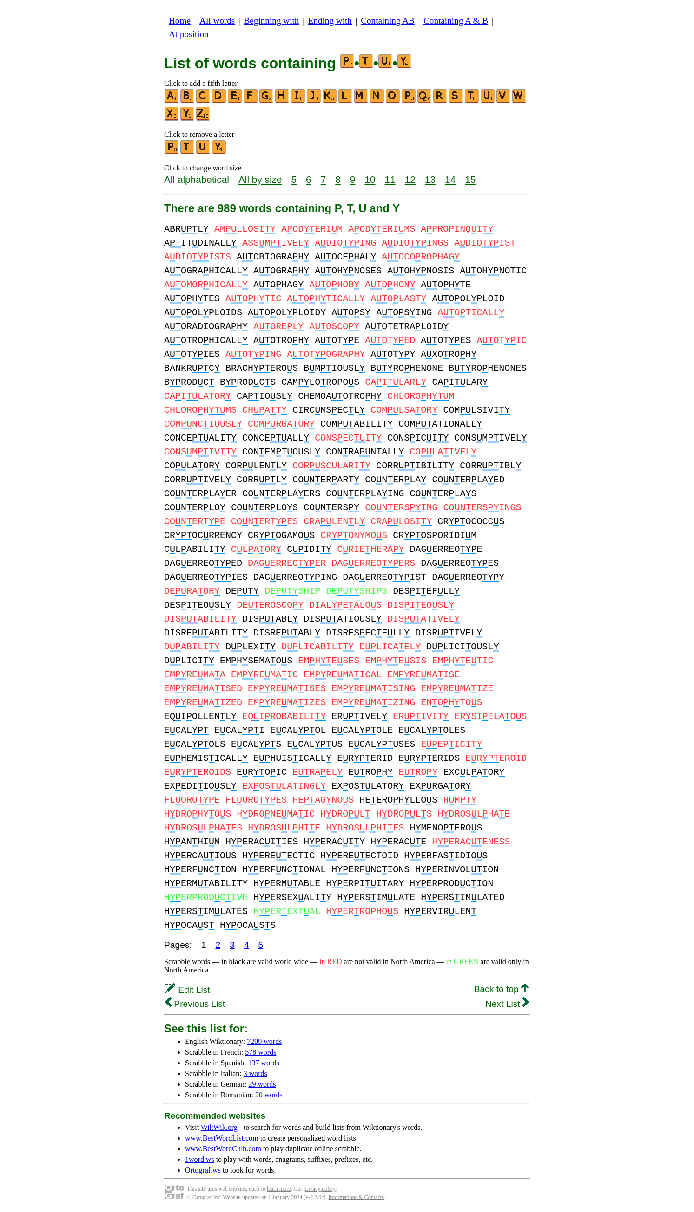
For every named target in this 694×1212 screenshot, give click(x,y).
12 (410, 179)
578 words (260, 1052)
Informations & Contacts (356, 1197)
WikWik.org (219, 1127)
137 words (263, 1063)
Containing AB (388, 21)
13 (430, 179)
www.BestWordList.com (221, 1138)
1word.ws (199, 1159)
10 (369, 179)
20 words (269, 1095)
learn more (279, 1189)
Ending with (330, 21)
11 (390, 179)
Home (180, 21)
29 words (262, 1084)
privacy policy (319, 1189)
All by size (260, 179)
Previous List (195, 1004)
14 (450, 179)
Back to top (501, 989)
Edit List (187, 990)
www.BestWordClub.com (223, 1149)
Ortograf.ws (203, 1170)
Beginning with (271, 21)
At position (189, 34)
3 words (255, 1073)
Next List (507, 1004)
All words (217, 21)
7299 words (264, 1041)
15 (470, 179)
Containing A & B (455, 21)
